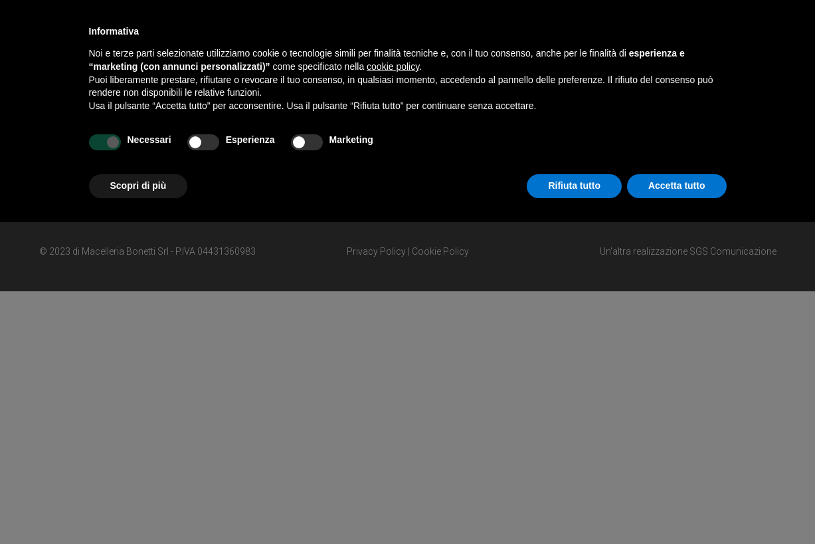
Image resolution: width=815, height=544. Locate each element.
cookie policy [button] (393, 66)
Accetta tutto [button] (676, 185)
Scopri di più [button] (138, 185)
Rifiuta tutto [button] (574, 185)
